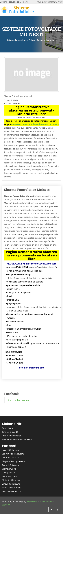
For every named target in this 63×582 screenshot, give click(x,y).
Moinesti (50, 40)
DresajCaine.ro (9, 472)
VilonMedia (32, 501)
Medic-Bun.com (9, 476)
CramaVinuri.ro (9, 469)
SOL (10, 505)
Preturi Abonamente (11, 435)
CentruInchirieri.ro (10, 457)
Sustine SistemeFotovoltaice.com (17, 439)
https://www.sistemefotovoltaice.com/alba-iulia (30, 278)
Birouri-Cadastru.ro (11, 484)
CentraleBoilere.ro (10, 465)
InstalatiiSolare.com (11, 450)
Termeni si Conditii (10, 432)
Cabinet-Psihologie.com (13, 454)
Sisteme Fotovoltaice (17, 40)
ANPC (4, 505)
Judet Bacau (37, 40)
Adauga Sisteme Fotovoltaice (49, 2)
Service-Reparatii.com (12, 491)
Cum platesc (7, 428)
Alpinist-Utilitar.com (11, 480)
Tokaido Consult (47, 501)
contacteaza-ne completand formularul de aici (35, 124)
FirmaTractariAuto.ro (11, 487)
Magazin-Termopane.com (13, 461)
